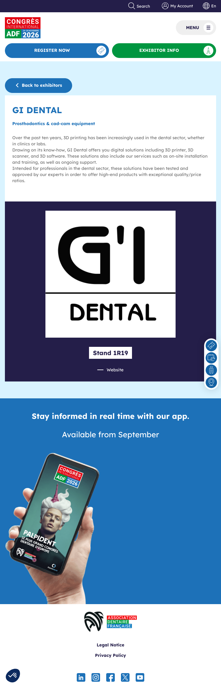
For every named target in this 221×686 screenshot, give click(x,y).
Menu (199, 28)
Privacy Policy (110, 655)
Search (139, 6)
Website (115, 369)
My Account (177, 6)
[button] (13, 675)
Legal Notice (110, 645)
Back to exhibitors (38, 85)
